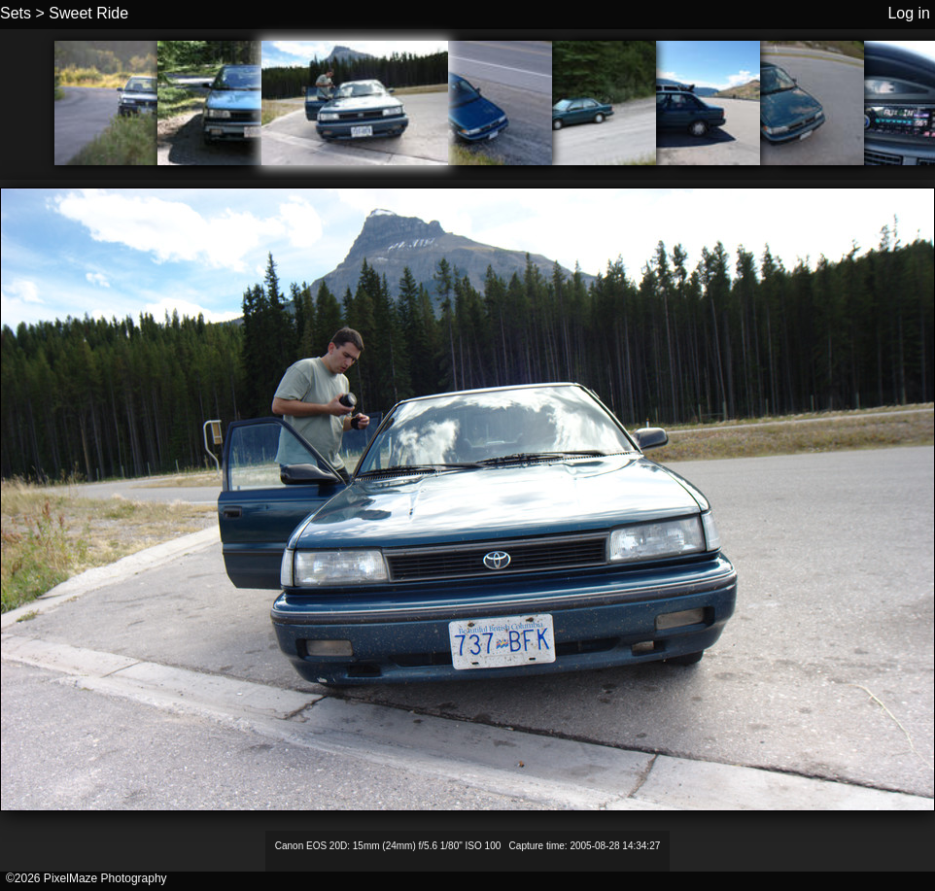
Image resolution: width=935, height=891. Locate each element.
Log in (908, 13)
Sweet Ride (88, 13)
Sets (15, 13)
